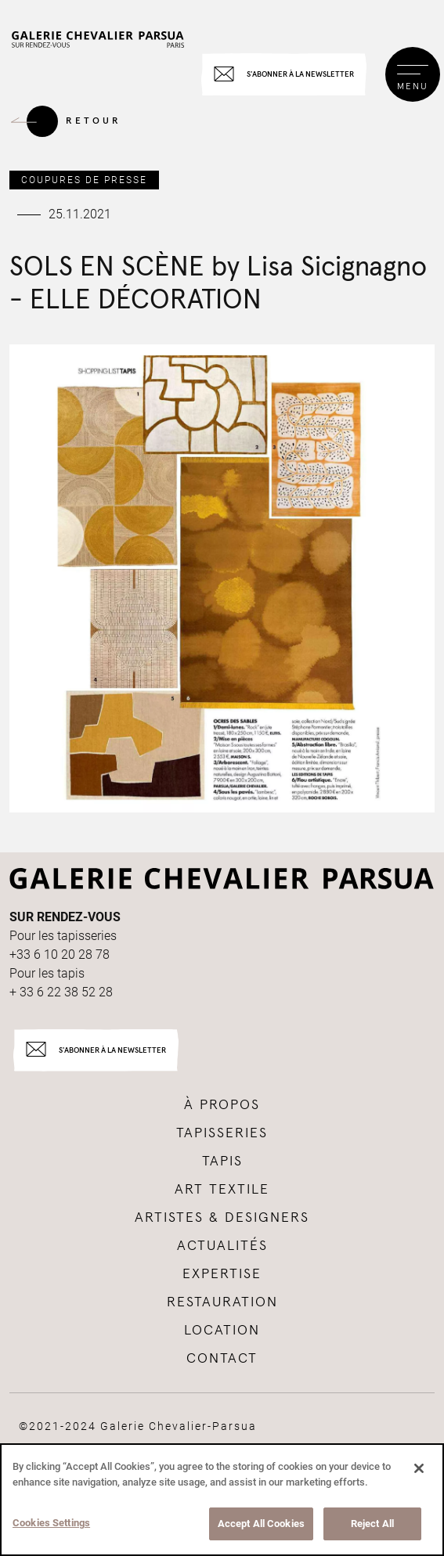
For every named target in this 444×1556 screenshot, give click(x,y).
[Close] (419, 1468)
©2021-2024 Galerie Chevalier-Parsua (138, 1426)
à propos (222, 1105)
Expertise (222, 1274)
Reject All (372, 1523)
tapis (222, 1161)
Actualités (222, 1246)
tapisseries (222, 1133)
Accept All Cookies (261, 1523)
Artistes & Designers (222, 1218)
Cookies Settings (51, 1523)
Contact (222, 1358)
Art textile (222, 1189)
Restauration (222, 1302)
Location (222, 1330)
